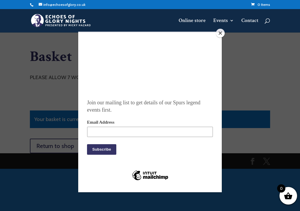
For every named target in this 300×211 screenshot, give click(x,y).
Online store (192, 21)
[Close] (220, 33)
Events (220, 21)
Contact (249, 21)
